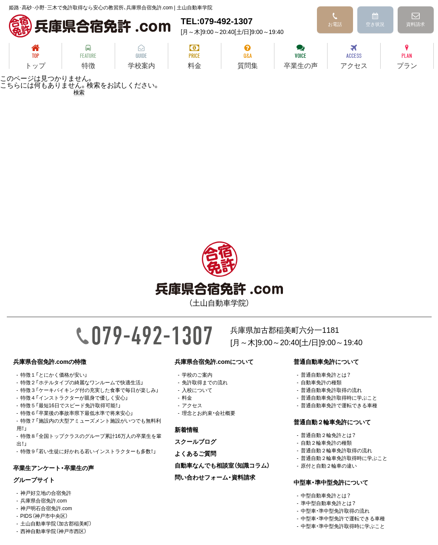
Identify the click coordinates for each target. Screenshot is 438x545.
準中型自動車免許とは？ (328, 503)
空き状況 (375, 20)
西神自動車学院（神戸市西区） (53, 531)
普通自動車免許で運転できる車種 (339, 405)
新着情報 (186, 429)
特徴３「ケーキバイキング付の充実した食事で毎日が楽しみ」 (89, 390)
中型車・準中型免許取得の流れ (335, 510)
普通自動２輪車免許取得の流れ (336, 450)
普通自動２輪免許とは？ (328, 435)
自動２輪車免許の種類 (326, 442)
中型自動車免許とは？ (325, 495)
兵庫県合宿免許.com (43, 500)
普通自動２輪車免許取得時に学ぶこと (344, 458)
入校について (197, 390)
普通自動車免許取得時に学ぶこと (339, 397)
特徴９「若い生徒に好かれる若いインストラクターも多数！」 (88, 451)
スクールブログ (195, 441)
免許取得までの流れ (205, 382)
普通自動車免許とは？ (325, 374)
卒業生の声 (300, 57)
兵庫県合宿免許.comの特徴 (50, 361)
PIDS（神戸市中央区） (44, 515)
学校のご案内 (197, 374)
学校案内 (141, 57)
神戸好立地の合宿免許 (45, 493)
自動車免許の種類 (321, 382)
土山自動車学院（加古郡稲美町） (56, 523)
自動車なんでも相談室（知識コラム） (222, 465)
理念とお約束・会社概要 (208, 413)
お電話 (335, 20)
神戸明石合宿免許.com (46, 508)
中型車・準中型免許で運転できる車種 (343, 518)
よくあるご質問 (195, 453)
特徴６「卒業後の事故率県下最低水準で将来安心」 (76, 413)
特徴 (88, 57)
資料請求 (415, 20)
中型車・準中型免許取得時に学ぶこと (343, 526)
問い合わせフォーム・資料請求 (215, 477)
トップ (35, 57)
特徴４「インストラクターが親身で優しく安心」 (74, 397)
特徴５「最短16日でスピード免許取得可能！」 (70, 405)
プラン (407, 57)
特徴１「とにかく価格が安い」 (54, 374)
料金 (194, 57)
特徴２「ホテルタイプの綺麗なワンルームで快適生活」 (82, 382)
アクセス (354, 57)
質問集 (247, 57)
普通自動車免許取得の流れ (331, 390)
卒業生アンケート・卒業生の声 (53, 467)
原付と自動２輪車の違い (329, 465)
